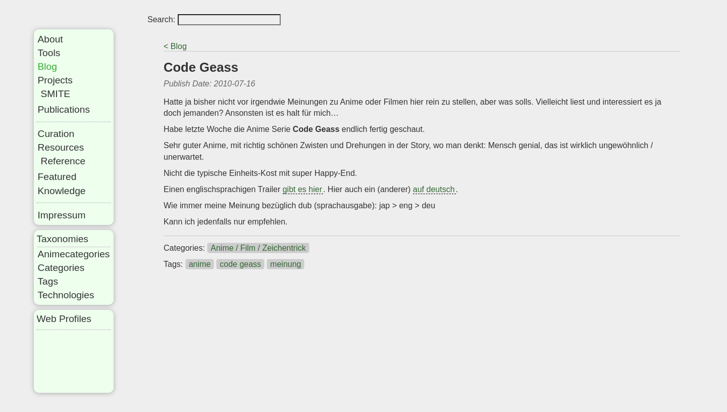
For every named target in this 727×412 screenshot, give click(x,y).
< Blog (175, 46)
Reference (63, 161)
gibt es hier (302, 189)
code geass (240, 264)
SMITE (56, 93)
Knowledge (62, 191)
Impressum (62, 215)
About (50, 39)
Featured (57, 176)
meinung (285, 264)
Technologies (66, 295)
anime (200, 264)
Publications (64, 109)
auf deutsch (434, 189)
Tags (48, 281)
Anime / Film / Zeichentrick (258, 248)
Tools (49, 53)
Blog (47, 66)
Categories (61, 267)
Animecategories (74, 254)
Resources (61, 147)
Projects (55, 80)
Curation (56, 133)
